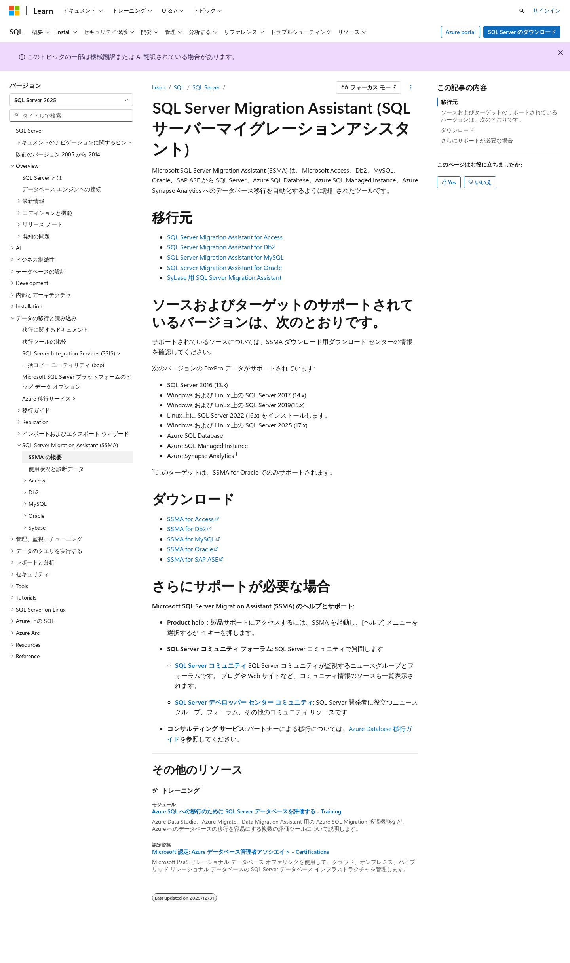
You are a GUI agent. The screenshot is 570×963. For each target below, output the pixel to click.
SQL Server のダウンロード (522, 32)
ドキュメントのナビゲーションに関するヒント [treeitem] (74, 142)
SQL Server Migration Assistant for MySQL (225, 257)
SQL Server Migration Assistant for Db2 (221, 247)
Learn (158, 87)
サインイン (546, 10)
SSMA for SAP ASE (192, 559)
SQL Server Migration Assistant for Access (225, 237)
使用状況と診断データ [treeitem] (56, 469)
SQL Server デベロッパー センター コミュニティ (244, 702)
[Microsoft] (15, 11)
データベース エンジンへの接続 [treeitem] (61, 189)
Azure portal (461, 32)
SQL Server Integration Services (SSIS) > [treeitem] (71, 353)
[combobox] (71, 99)
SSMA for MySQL (191, 539)
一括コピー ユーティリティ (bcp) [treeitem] (63, 364)
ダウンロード (457, 130)
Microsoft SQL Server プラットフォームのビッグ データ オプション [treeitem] (76, 382)
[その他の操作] (411, 87)
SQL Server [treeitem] (29, 130)
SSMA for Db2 (186, 528)
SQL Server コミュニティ (211, 665)
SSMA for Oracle (190, 549)
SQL (179, 87)
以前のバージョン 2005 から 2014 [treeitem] (58, 154)
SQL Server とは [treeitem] (42, 177)
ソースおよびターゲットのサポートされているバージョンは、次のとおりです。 (499, 115)
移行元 (449, 102)
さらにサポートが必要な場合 (477, 140)
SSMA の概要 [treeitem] (45, 457)
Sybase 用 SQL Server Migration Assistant (224, 277)
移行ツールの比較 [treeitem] (44, 341)
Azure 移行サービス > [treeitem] (49, 398)
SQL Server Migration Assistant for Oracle (224, 267)
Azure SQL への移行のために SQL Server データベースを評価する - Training (246, 811)
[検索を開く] (522, 11)
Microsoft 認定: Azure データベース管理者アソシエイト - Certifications (240, 851)
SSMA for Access (190, 519)
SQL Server (206, 87)
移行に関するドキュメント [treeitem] (55, 329)
